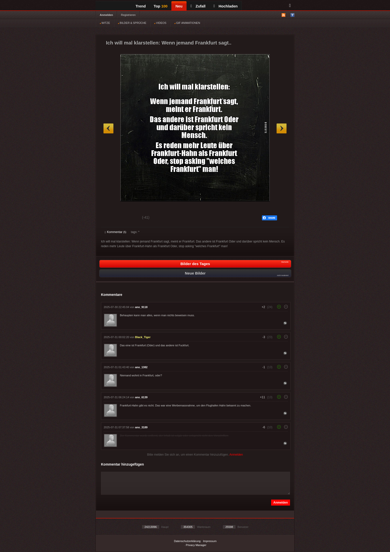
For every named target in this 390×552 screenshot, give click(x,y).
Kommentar (115, 232)
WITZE (105, 22)
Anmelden (106, 14)
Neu (178, 6)
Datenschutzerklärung (187, 541)
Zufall (198, 6)
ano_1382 (141, 367)
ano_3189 (141, 427)
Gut (110, 218)
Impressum (209, 541)
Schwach (129, 218)
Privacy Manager (196, 545)
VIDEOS (160, 22)
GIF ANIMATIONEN (187, 22)
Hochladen (225, 6)
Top (161, 6)
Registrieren (128, 14)
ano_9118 (141, 307)
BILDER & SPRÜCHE (132, 22)
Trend (141, 6)
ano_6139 (141, 397)
